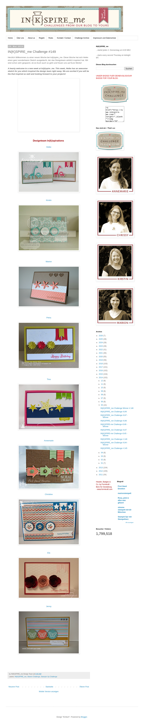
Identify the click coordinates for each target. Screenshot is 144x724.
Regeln (42, 38)
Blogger (84, 717)
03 (102, 456)
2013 (101, 468)
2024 (101, 343)
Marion (49, 261)
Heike (48, 147)
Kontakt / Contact (64, 38)
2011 (101, 475)
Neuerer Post (14, 687)
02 (102, 460)
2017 (101, 367)
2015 (101, 374)
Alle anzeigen (129, 522)
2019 (101, 360)
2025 (101, 339)
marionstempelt (124, 493)
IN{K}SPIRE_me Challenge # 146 (113, 439)
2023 (101, 346)
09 (102, 391)
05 (102, 405)
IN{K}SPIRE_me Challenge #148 (113, 421)
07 (102, 398)
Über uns (20, 38)
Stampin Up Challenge (49, 676)
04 (102, 453)
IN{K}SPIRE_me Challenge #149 (113, 412)
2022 (101, 350)
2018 (101, 364)
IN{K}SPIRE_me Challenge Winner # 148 (116, 408)
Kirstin (49, 200)
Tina (49, 379)
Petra (48, 318)
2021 (101, 353)
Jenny (48, 606)
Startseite (49, 687)
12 (102, 381)
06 (102, 402)
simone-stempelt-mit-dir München (125, 509)
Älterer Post (84, 687)
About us (31, 38)
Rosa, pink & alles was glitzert (123, 500)
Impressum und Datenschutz (104, 38)
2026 (101, 336)
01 (102, 463)
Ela (48, 553)
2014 (101, 378)
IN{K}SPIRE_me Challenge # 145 (113, 448)
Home (10, 38)
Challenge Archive (82, 38)
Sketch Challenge (33, 676)
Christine (49, 494)
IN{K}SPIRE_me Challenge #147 (113, 430)
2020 (101, 357)
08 (102, 395)
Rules (50, 38)
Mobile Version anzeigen (49, 691)
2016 (101, 370)
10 (102, 388)
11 (102, 384)
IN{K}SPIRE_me (21, 676)
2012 (101, 471)
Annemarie (49, 440)
